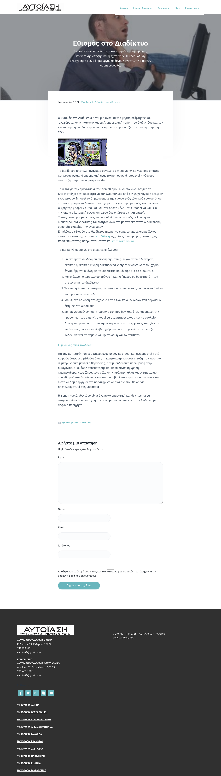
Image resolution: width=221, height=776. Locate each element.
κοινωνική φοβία (123, 241)
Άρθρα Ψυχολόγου (70, 422)
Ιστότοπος (64, 546)
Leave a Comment (112, 102)
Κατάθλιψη (86, 422)
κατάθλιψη (103, 236)
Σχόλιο (62, 457)
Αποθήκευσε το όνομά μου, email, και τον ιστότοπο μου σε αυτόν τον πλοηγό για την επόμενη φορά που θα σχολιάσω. (107, 574)
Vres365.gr (122, 637)
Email (61, 527)
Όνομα (61, 509)
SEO (131, 637)
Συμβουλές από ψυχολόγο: (75, 345)
